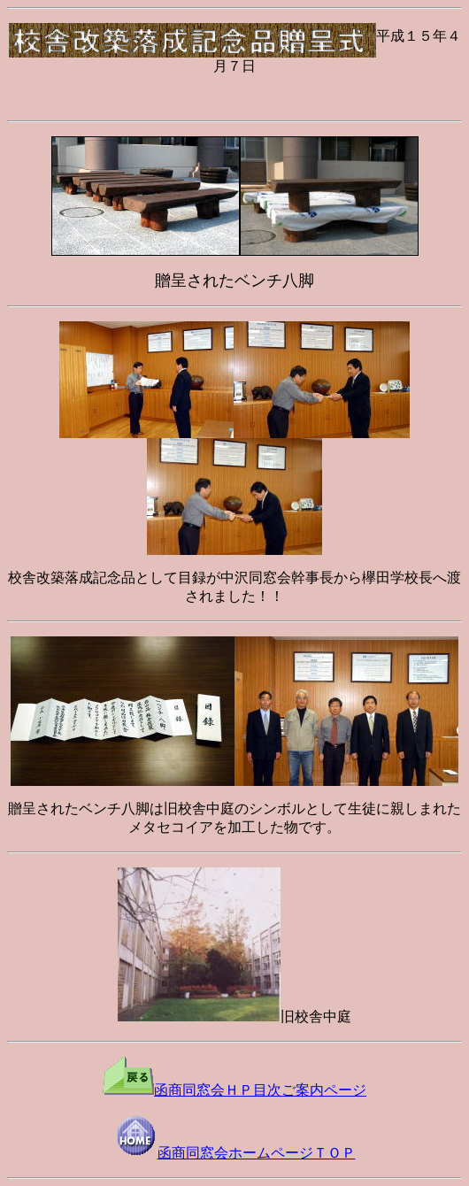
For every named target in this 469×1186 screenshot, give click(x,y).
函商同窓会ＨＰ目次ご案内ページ (234, 1089)
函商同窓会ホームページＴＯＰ (235, 1152)
